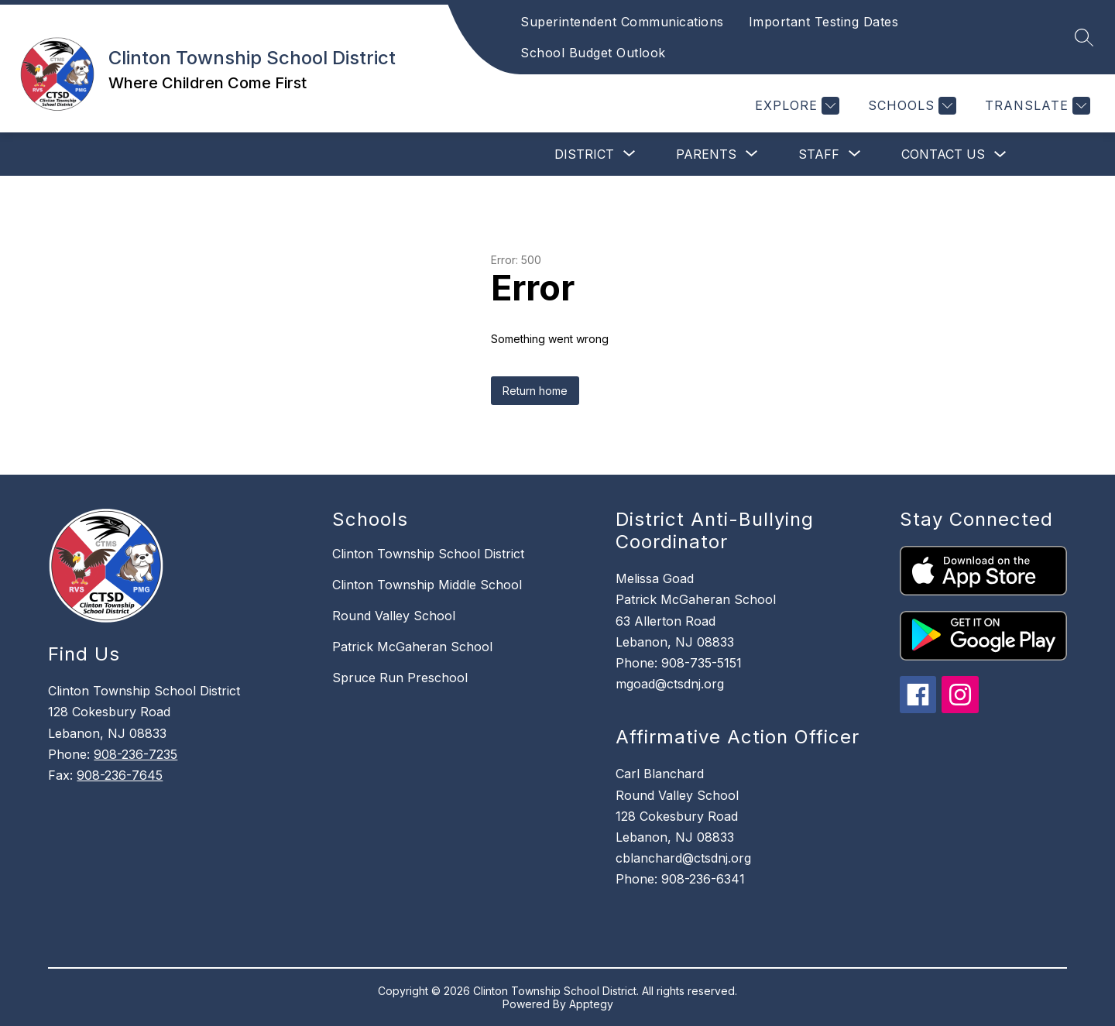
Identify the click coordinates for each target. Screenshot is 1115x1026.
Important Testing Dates (824, 21)
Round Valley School (393, 615)
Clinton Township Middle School (427, 584)
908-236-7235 (135, 754)
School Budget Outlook (593, 52)
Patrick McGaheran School (412, 646)
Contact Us (943, 154)
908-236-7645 (120, 775)
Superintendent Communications (622, 21)
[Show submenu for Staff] (818, 154)
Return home (535, 390)
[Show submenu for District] (584, 154)
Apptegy (591, 1004)
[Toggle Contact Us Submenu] (1000, 154)
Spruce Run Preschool (400, 677)
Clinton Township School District (428, 553)
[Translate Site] (1035, 105)
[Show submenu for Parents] (706, 154)
